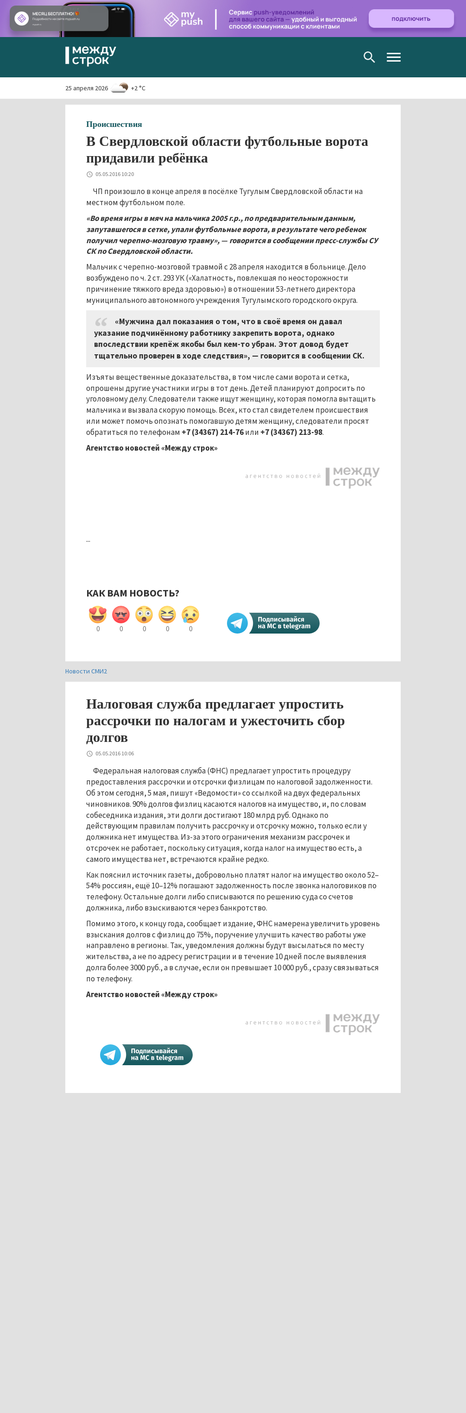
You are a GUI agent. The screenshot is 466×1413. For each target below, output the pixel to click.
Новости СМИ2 (86, 671)
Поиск (369, 57)
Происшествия (114, 124)
